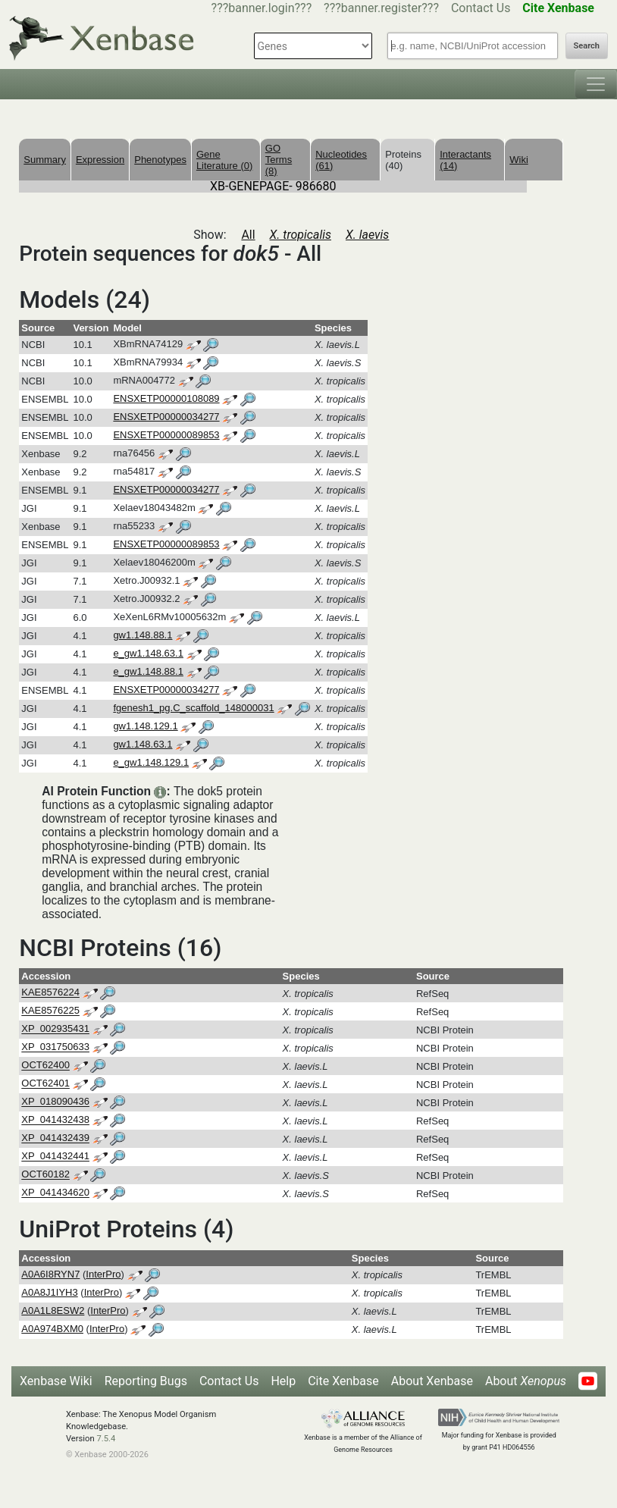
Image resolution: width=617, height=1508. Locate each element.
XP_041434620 (55, 1193)
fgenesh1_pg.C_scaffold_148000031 (193, 707)
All (248, 234)
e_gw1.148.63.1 (148, 653)
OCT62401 (45, 1083)
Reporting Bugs (146, 1381)
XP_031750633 (55, 1047)
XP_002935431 (55, 1029)
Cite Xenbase (343, 1381)
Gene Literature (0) (224, 160)
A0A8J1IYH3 (49, 1292)
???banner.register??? (381, 8)
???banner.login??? (261, 8)
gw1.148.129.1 (145, 726)
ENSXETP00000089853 (166, 434)
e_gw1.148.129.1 (151, 762)
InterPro (103, 1274)
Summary (44, 159)
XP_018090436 (55, 1102)
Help (283, 1381)
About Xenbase (432, 1381)
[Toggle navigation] (596, 84)
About (525, 1381)
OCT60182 (45, 1174)
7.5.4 (105, 1439)
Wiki (518, 159)
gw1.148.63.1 (142, 744)
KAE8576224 (50, 993)
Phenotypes (160, 159)
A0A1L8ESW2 (52, 1310)
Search (587, 46)
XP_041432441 (55, 1156)
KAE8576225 (50, 1011)
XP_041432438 (55, 1120)
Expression (100, 159)
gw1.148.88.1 (142, 635)
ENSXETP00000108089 (166, 398)
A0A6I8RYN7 (50, 1274)
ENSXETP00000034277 (166, 416)
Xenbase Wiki (56, 1381)
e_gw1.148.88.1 (148, 671)
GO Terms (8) (278, 160)
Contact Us (481, 8)
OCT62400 (45, 1065)
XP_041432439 (55, 1138)
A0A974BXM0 (52, 1328)
